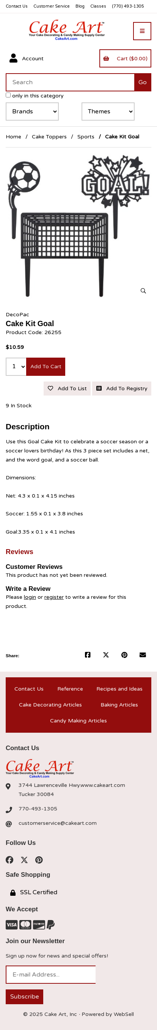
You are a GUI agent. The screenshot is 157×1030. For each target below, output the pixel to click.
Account (26, 58)
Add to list (67, 388)
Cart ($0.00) (125, 58)
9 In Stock (18, 405)
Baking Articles (119, 705)
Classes (98, 6)
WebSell (124, 1014)
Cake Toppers (49, 136)
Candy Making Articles (78, 721)
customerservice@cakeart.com (58, 823)
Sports (85, 136)
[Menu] (142, 31)
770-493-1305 (38, 808)
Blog (80, 6)
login (30, 597)
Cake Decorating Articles (50, 705)
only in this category (35, 96)
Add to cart (45, 366)
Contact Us (17, 6)
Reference (70, 689)
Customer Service (51, 6)
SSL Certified (33, 892)
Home (13, 136)
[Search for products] (70, 82)
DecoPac (17, 314)
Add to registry (122, 388)
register (54, 597)
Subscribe (24, 996)
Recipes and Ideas (119, 689)
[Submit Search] (142, 82)
